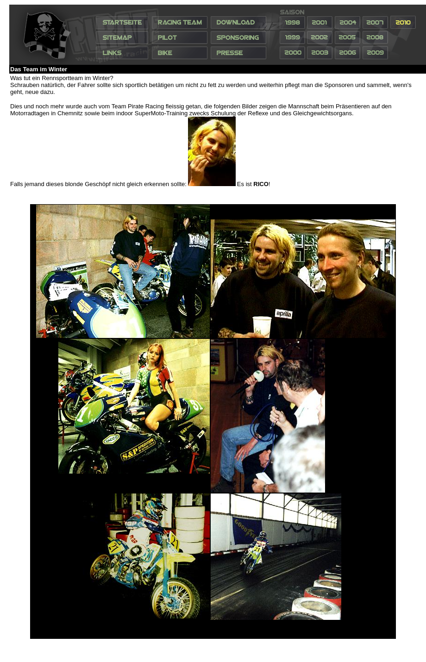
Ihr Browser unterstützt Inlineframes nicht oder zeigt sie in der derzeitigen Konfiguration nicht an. (217, 35)
